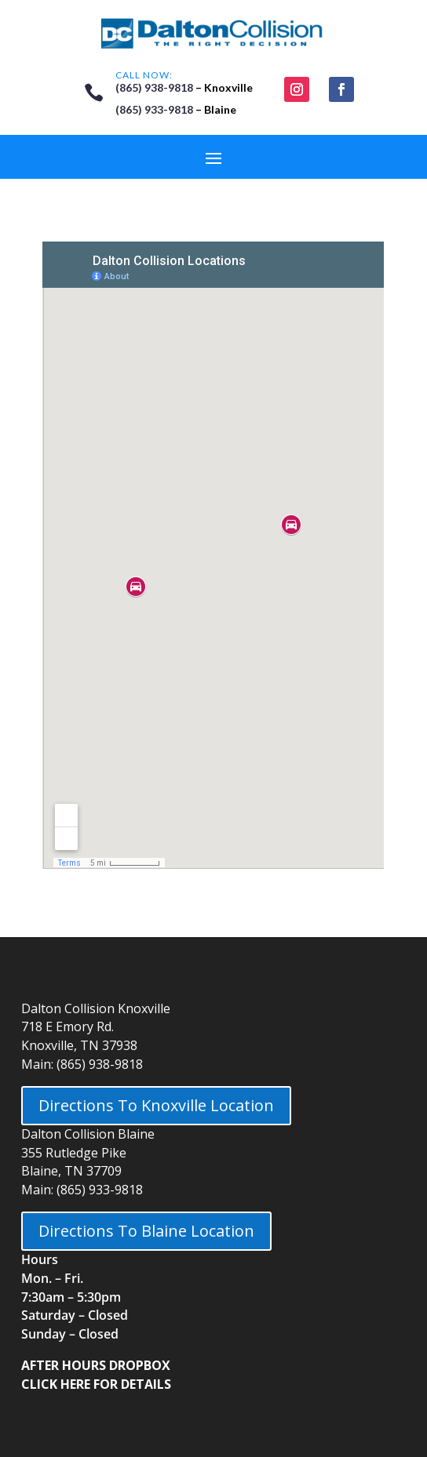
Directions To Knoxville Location (156, 1105)
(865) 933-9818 (154, 109)
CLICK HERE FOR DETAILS (96, 1384)
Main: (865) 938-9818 (82, 1064)
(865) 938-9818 (154, 87)
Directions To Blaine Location (146, 1230)
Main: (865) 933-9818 (82, 1189)
